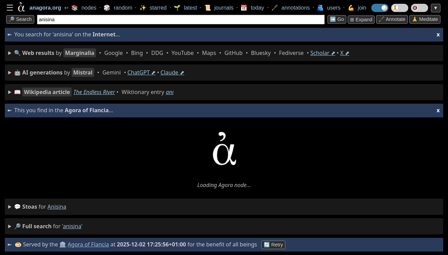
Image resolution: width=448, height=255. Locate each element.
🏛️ (62, 244)
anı (169, 92)
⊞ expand (361, 19)
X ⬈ (344, 53)
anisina (57, 206)
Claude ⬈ (172, 72)
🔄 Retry (273, 244)
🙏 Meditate (425, 19)
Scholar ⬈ (322, 53)
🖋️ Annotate (392, 19)
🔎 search (20, 19)
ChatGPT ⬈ (141, 72)
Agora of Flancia (88, 244)
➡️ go (337, 19)
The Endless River (94, 92)
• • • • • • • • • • (181, 52)
